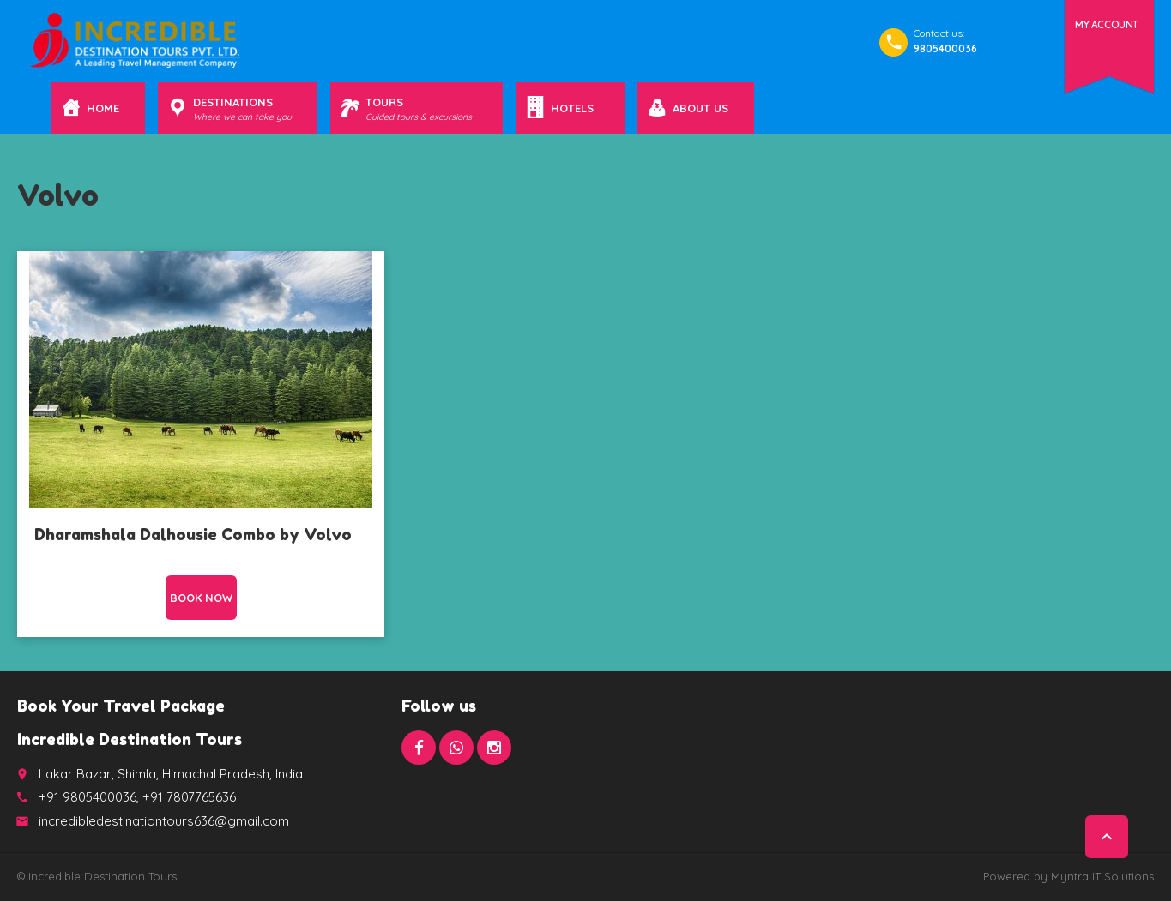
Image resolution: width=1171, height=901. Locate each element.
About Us (700, 108)
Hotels (575, 108)
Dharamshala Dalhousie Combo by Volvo (193, 534)
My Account (1106, 24)
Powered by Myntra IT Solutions (1068, 876)
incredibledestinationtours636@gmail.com (164, 821)
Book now (201, 597)
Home (103, 108)
